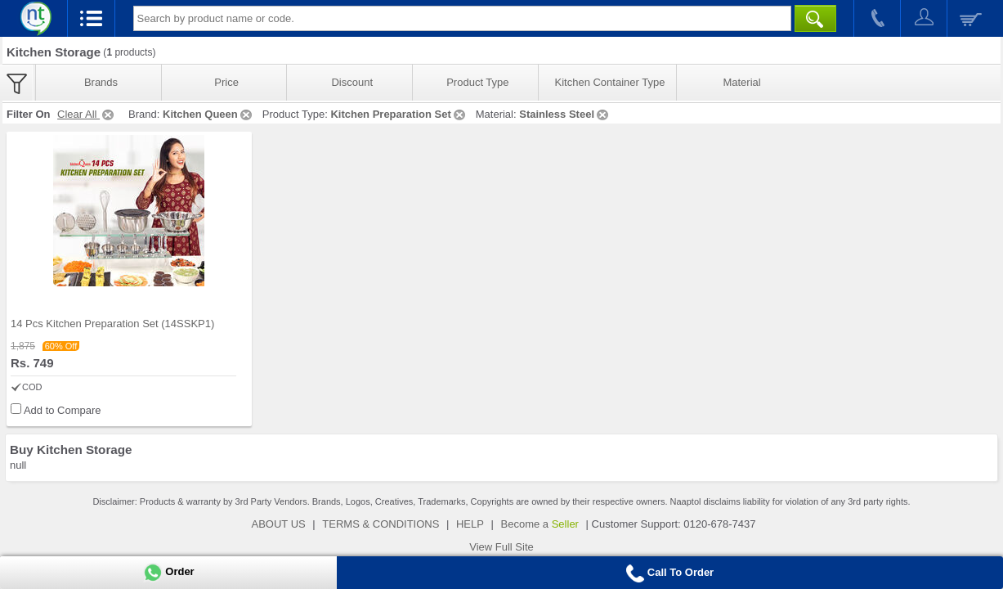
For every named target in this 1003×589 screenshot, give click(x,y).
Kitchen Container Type (610, 82)
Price (226, 82)
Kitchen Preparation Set (398, 114)
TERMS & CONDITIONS (380, 524)
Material (741, 82)
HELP (470, 524)
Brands (101, 82)
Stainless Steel (565, 114)
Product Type (477, 82)
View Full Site (501, 547)
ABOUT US (279, 524)
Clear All (86, 114)
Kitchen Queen (208, 114)
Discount (352, 82)
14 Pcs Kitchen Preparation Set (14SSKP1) (112, 323)
